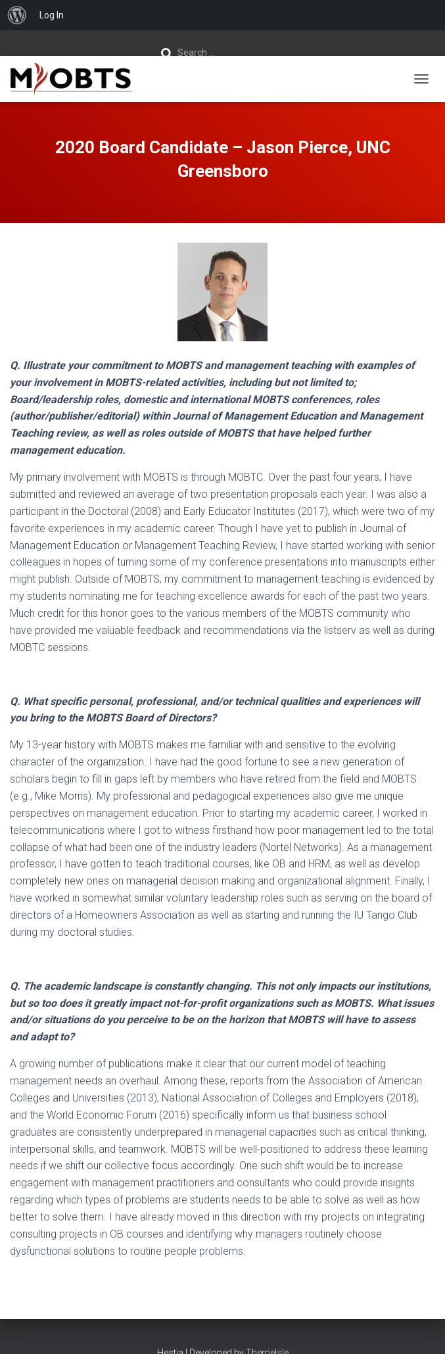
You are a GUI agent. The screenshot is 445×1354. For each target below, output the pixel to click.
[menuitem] (17, 15)
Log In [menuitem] (51, 15)
